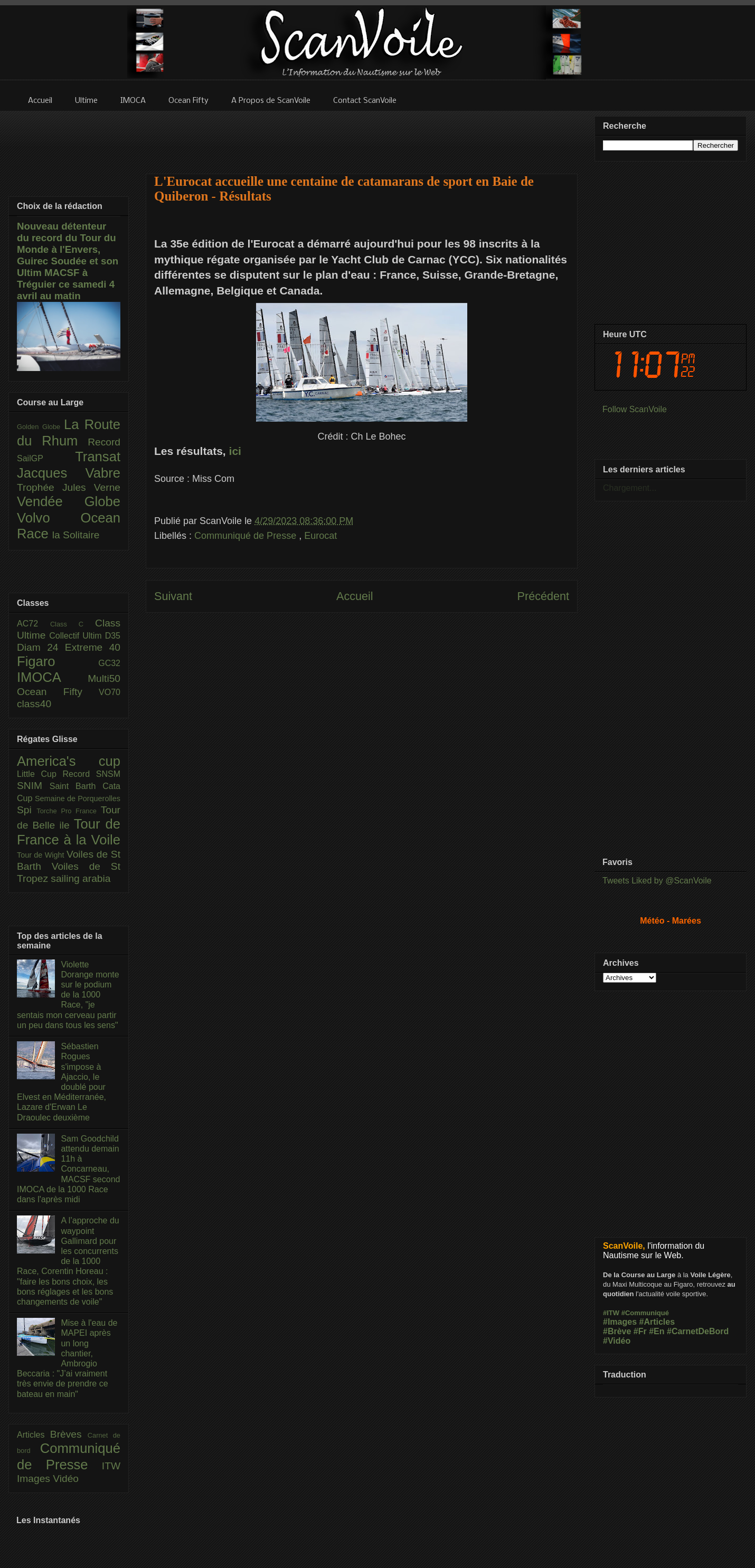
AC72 (33, 623)
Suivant (173, 596)
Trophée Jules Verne (68, 487)
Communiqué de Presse (246, 535)
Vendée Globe (68, 501)
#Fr (640, 1331)
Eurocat (320, 535)
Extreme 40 (92, 647)
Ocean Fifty (58, 691)
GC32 (109, 663)
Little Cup (40, 773)
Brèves (69, 1434)
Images (35, 1478)
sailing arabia (80, 878)
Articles (33, 1434)
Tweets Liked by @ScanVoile (657, 880)
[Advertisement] (362, 730)
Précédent (543, 596)
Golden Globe (40, 427)
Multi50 (104, 678)
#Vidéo (616, 1340)
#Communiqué (645, 1313)
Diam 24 (41, 647)
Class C (72, 624)
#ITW (611, 1313)
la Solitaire (76, 534)
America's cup (68, 761)
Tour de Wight (42, 855)
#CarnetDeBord (698, 1331)
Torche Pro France (68, 811)
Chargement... (629, 487)
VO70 (109, 692)
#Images (620, 1321)
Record (104, 442)
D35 (112, 635)
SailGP (46, 458)
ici (235, 451)
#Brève (617, 1331)
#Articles (657, 1321)
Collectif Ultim (77, 635)
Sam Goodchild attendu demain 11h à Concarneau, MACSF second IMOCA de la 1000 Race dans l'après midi (68, 1169)
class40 (34, 703)
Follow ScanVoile (634, 409)
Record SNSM (91, 773)
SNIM (33, 785)
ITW (111, 1465)
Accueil (354, 596)
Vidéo (66, 1478)
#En (656, 1331)
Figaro (57, 661)
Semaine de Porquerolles (77, 798)
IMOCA (52, 677)
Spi (26, 809)
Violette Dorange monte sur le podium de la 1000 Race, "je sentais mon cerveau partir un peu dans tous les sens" (68, 995)
